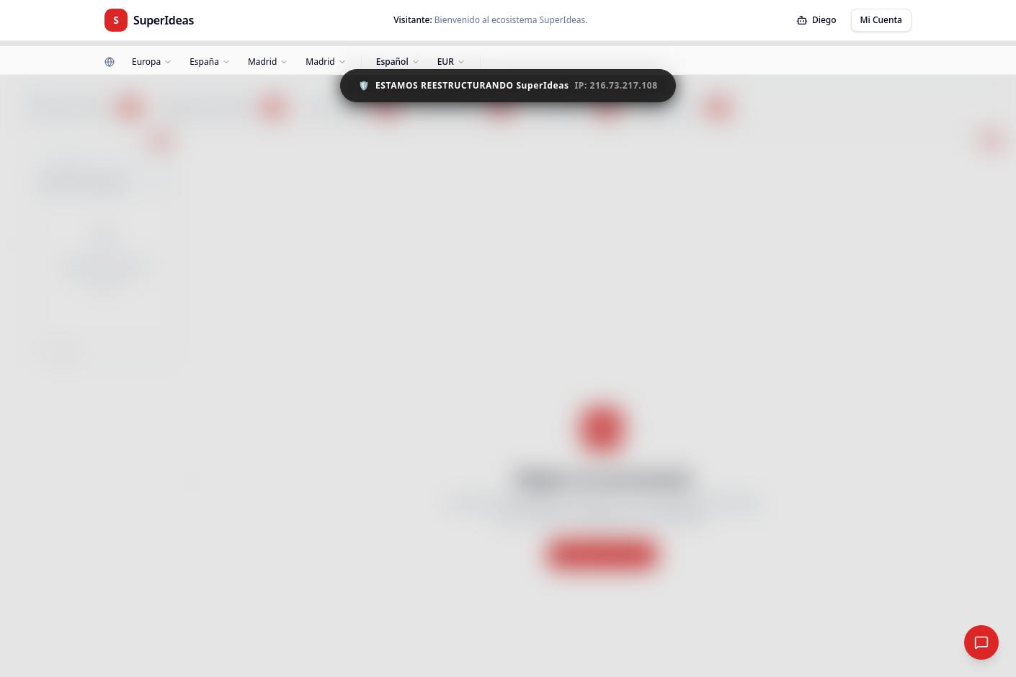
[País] (210, 62)
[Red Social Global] (981, 642)
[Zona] (268, 62)
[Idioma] (398, 62)
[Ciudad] (326, 62)
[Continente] (152, 62)
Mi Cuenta (881, 20)
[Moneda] (451, 62)
